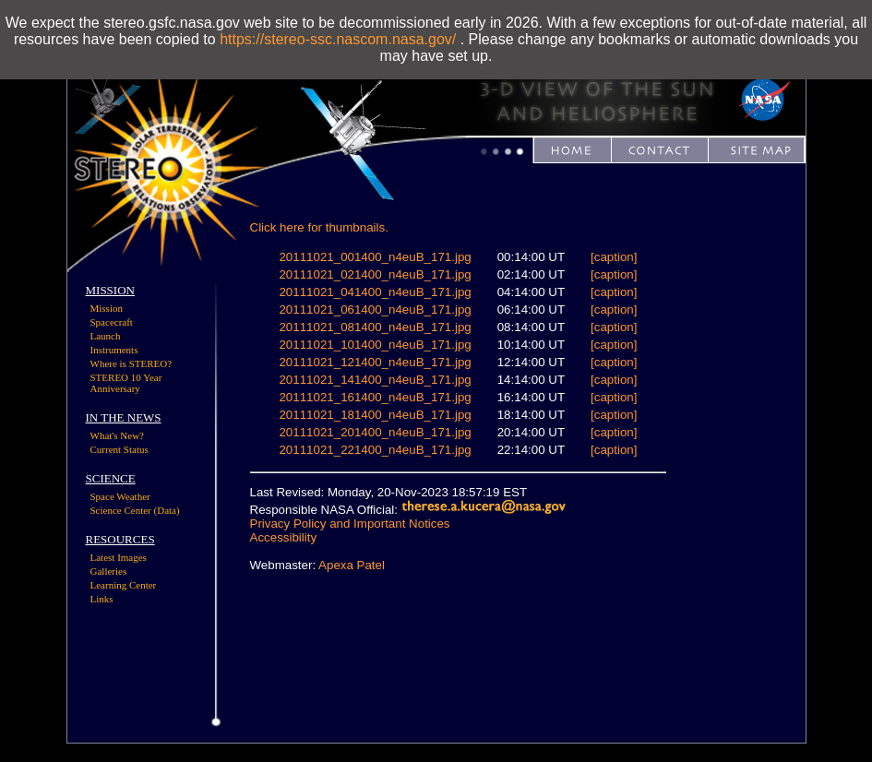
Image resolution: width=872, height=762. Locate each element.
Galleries (108, 571)
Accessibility (283, 537)
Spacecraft (111, 321)
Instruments (114, 349)
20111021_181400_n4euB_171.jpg (375, 415)
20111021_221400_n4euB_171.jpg (375, 450)
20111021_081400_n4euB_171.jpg (375, 327)
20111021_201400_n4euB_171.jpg (375, 432)
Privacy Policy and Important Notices (350, 523)
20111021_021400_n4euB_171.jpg (375, 274)
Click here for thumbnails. (319, 227)
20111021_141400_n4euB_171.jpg (375, 380)
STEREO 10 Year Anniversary (126, 383)
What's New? (117, 435)
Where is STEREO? (131, 363)
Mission (106, 308)
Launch (105, 335)
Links (101, 598)
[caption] (614, 257)
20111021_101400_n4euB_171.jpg (375, 344)
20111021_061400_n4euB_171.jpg (375, 309)
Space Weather (120, 496)
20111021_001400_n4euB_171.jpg (375, 257)
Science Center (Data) (135, 510)
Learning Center (123, 584)
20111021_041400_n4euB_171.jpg (375, 292)
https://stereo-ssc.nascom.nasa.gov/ (338, 39)
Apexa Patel (351, 565)
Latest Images (118, 557)
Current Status (119, 449)
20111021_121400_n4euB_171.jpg (375, 362)
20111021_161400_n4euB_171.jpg (375, 397)
